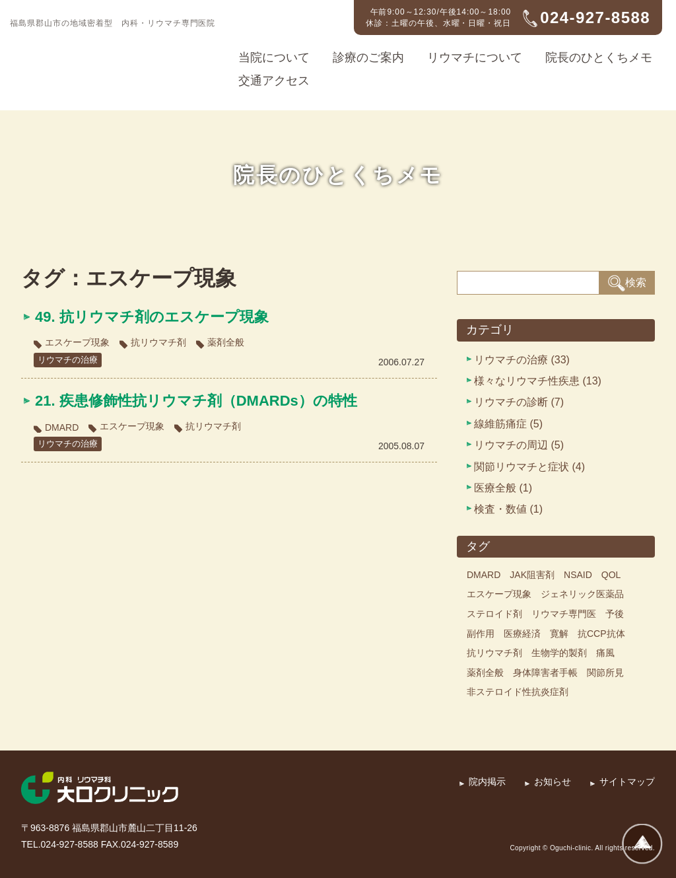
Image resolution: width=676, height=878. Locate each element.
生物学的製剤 (559, 652)
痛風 (605, 652)
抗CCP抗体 (601, 633)
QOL (611, 574)
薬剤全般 (225, 342)
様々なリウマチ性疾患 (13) (537, 380)
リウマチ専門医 (563, 613)
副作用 (480, 633)
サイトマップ (627, 781)
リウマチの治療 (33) (522, 359)
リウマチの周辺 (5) (519, 445)
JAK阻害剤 (532, 574)
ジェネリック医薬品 (582, 594)
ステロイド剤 (494, 613)
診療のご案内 (368, 57)
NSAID (578, 574)
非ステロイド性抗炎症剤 (517, 691)
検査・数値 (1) (508, 509)
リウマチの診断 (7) (519, 402)
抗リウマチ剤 (158, 342)
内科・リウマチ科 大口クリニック (89, 50)
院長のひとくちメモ (598, 57)
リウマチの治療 (70, 359)
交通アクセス (274, 80)
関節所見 (605, 672)
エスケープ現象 (77, 342)
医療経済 (522, 633)
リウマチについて (474, 57)
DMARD (62, 427)
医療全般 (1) (503, 488)
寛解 (559, 633)
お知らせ (552, 781)
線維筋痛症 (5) (508, 423)
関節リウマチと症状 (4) (529, 466)
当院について (274, 57)
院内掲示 (487, 781)
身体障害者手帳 (545, 672)
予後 (614, 613)
